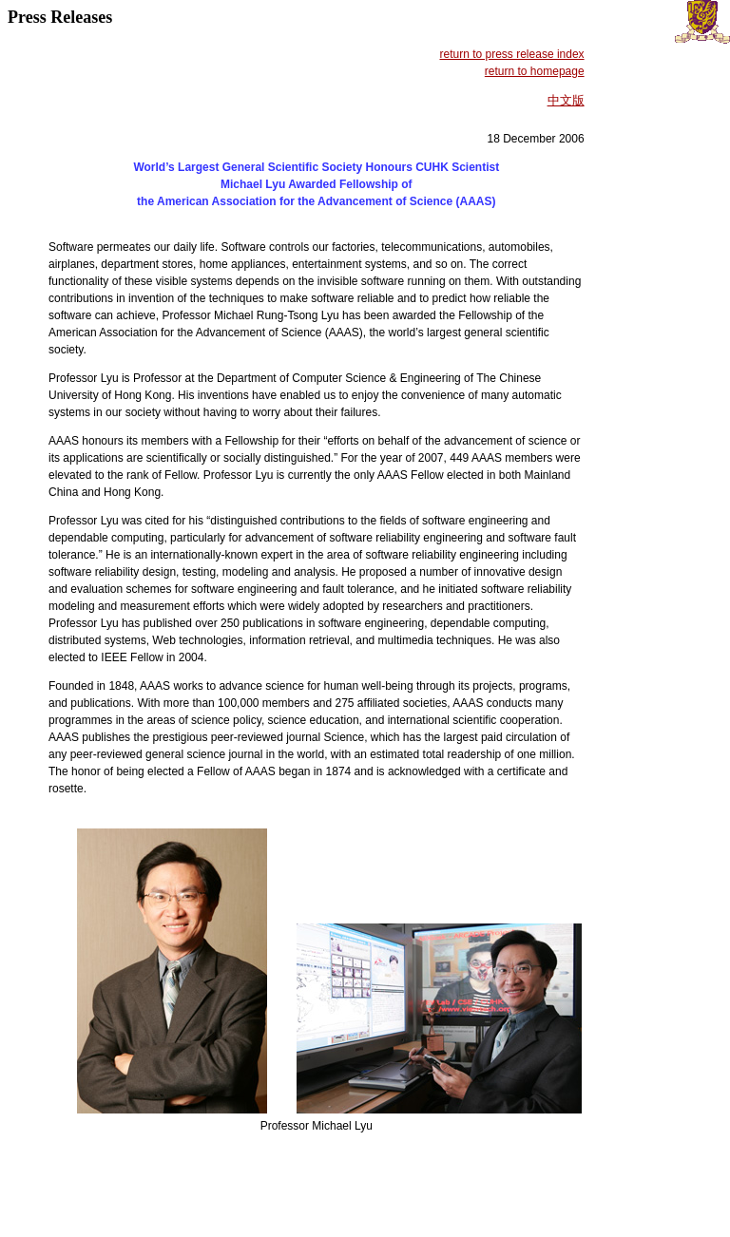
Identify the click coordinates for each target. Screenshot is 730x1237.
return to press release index (512, 54)
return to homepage (535, 71)
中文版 (566, 100)
